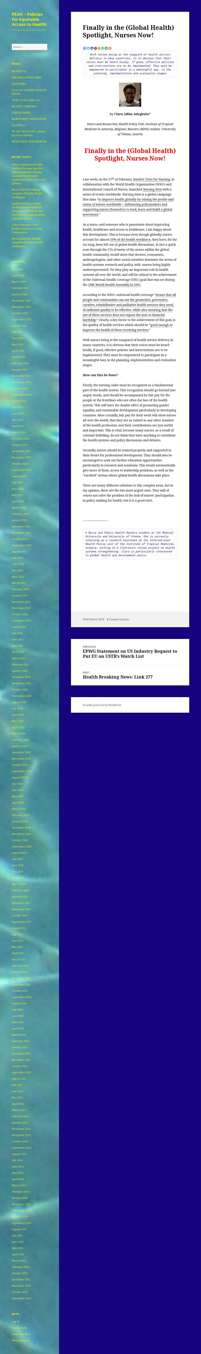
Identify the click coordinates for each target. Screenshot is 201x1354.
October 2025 (20, 313)
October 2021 (20, 614)
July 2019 (17, 783)
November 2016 (21, 984)
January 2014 (20, 1198)
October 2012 (20, 1292)
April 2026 (18, 275)
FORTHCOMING (21, 112)
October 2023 (20, 463)
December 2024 (21, 376)
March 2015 (19, 1110)
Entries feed (19, 1328)
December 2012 (21, 1279)
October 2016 (20, 991)
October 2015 (20, 1066)
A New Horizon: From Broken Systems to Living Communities (27, 228)
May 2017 (17, 947)
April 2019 (18, 802)
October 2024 (20, 388)
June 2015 (18, 1091)
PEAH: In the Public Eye (26, 100)
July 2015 (17, 1085)
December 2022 (21, 526)
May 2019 (17, 796)
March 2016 (19, 1034)
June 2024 (18, 413)
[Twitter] (88, 48)
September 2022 (21, 545)
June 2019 (18, 790)
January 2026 (20, 294)
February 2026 (20, 288)
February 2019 (20, 815)
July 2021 (17, 633)
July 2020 (17, 708)
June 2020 (18, 714)
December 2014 (21, 1129)
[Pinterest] (95, 48)
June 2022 (18, 564)
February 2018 (20, 890)
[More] (109, 48)
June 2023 (18, 489)
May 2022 (17, 570)
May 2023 (17, 495)
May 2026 (17, 269)
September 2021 (21, 620)
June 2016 (18, 1016)
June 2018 (18, 865)
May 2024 (17, 420)
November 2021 (21, 608)
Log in (15, 1321)
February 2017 (20, 965)
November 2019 (21, 758)
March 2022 (19, 583)
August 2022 (19, 551)
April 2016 (18, 1028)
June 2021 (18, 639)
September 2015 (21, 1072)
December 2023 (21, 451)
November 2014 (21, 1135)
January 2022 (20, 595)
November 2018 (21, 834)
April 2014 (18, 1179)
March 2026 (19, 281)
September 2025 (21, 319)
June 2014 (18, 1166)
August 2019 (19, 777)
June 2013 (18, 1242)
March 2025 (19, 357)
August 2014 (19, 1154)
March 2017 (19, 959)
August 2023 (19, 476)
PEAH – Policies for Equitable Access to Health (29, 19)
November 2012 (21, 1285)
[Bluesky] (106, 48)
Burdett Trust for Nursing (151, 179)
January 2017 (20, 972)
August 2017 (19, 928)
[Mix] (99, 48)
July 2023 (17, 482)
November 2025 (21, 307)
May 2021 (17, 645)
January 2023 (20, 520)
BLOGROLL (18, 125)
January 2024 (20, 445)
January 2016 (20, 1047)
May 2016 (17, 1022)
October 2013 (20, 1216)
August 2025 (19, 325)
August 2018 (19, 853)
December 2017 (21, 903)
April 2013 (18, 1254)
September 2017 (21, 922)
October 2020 (20, 689)
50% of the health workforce (130, 240)
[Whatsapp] (102, 48)
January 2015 (20, 1122)
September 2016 (21, 997)
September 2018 (21, 846)
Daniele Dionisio (119, 619)
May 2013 (17, 1248)
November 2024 (21, 382)
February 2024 (20, 438)
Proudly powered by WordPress (102, 705)
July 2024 (17, 407)
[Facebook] (84, 48)
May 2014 (17, 1173)
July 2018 (17, 859)
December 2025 (21, 300)
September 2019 (21, 771)
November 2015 (21, 1060)
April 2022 (18, 576)
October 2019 (20, 765)
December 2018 (21, 827)
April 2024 (18, 426)
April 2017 (18, 953)
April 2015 (18, 1104)
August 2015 (19, 1078)
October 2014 (20, 1141)
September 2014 (21, 1147)
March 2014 (19, 1185)
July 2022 (17, 558)
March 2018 (19, 884)
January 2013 (20, 1273)
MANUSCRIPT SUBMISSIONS (29, 119)
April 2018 (18, 878)
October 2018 (20, 840)
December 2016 (21, 978)
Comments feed (21, 1334)
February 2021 (20, 664)
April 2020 (18, 727)
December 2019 (21, 752)
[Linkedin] (91, 48)
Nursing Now (152, 189)
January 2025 (20, 369)
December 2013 (21, 1204)
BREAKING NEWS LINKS (26, 77)
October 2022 (20, 539)
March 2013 (19, 1260)
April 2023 (18, 501)
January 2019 (20, 821)
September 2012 (21, 1298)
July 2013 (17, 1235)
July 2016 (17, 1009)
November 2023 (21, 457)
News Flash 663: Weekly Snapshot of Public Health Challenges (27, 242)
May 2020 (17, 721)
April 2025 (18, 351)
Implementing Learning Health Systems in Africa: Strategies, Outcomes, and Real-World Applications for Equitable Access (28, 211)
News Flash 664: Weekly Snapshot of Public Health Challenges (27, 193)
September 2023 (21, 470)
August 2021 (19, 627)
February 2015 (20, 1116)
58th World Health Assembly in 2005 (114, 285)
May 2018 (17, 871)
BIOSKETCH (19, 71)
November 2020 (21, 683)
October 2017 (20, 915)
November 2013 (21, 1210)
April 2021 (18, 652)
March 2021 (19, 658)
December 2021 (21, 602)
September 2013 (21, 1223)
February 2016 (20, 1041)
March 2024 (19, 432)
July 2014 (17, 1160)
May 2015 (17, 1097)
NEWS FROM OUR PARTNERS (29, 141)
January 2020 (20, 746)
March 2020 (19, 733)
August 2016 (19, 1003)
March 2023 (19, 507)
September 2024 (21, 394)
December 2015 (21, 1053)
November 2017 (21, 909)
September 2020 (21, 696)
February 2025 (20, 363)
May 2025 (17, 344)
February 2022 (20, 589)
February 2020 (20, 740)
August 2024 (19, 401)
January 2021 (20, 671)
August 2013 (19, 1229)
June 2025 (18, 338)
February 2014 (20, 1191)
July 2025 (17, 332)
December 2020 (21, 677)
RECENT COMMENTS (24, 106)
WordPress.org (21, 1340)
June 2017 (18, 940)
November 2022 (21, 532)
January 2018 (20, 896)
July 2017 (17, 934)
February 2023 (20, 514)
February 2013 (20, 1267)
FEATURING (19, 83)
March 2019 (19, 809)
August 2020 (19, 702)
